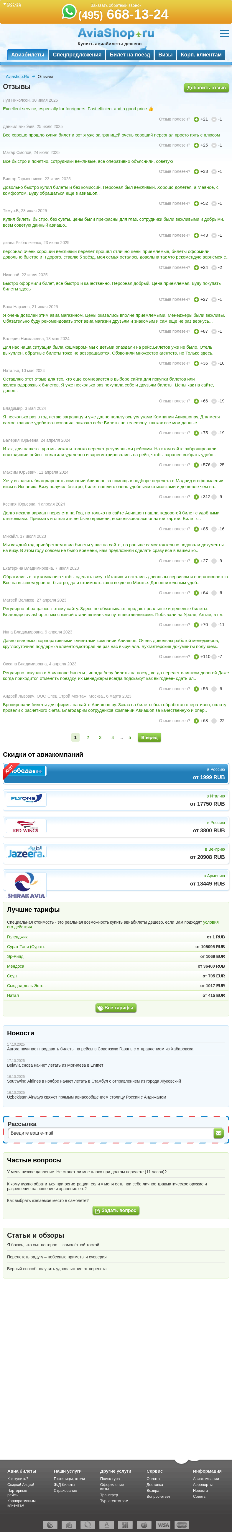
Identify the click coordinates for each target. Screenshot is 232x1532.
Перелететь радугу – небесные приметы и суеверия (57, 1257)
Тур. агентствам (114, 1501)
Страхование (65, 1490)
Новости (20, 1033)
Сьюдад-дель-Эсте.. (26, 985)
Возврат (154, 1490)
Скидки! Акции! (20, 1484)
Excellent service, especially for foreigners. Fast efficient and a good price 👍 (78, 108)
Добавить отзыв (206, 87)
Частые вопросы (34, 1160)
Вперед (149, 737)
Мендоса (15, 966)
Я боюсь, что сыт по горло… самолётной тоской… (55, 1244)
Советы (199, 1496)
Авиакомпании (206, 1478)
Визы (165, 55)
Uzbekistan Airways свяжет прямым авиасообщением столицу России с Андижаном (86, 1097)
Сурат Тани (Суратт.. (27, 946)
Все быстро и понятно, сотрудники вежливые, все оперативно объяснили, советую (88, 161)
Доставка (155, 1484)
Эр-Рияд (15, 956)
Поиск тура (110, 1478)
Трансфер (109, 1495)
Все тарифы (119, 1007)
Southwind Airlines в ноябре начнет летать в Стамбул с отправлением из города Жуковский (94, 1081)
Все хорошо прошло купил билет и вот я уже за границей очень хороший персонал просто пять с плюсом (111, 134)
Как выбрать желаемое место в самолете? (48, 1200)
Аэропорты (203, 1484)
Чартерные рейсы (17, 1492)
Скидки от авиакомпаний (43, 754)
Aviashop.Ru (17, 76)
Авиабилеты (27, 55)
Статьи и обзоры (35, 1235)
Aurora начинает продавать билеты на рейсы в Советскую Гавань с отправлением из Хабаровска (100, 1049)
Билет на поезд (130, 55)
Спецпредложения (77, 55)
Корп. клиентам (201, 55)
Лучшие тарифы (33, 909)
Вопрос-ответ (158, 1496)
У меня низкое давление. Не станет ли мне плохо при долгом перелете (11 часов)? (87, 1171)
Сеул (12, 976)
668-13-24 (123, 14)
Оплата (153, 1478)
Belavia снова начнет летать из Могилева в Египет (55, 1065)
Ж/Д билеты (64, 1484)
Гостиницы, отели (69, 1478)
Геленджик (17, 937)
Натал (13, 995)
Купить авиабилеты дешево (110, 43)
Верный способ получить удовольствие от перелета (56, 1268)
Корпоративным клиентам (21, 1503)
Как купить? (17, 1478)
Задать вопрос (119, 1210)
